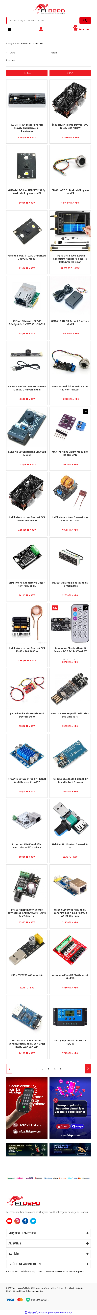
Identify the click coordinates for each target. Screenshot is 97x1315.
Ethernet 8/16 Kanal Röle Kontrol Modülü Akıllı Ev (27, 846)
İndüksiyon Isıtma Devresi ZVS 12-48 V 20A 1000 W (27, 649)
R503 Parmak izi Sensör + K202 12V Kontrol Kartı (70, 388)
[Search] (48, 20)
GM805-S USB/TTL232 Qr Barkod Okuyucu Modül (27, 257)
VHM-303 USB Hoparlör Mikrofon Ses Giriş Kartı (70, 715)
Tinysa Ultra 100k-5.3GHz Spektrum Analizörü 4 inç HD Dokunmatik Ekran (70, 258)
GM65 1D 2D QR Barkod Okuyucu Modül (27, 453)
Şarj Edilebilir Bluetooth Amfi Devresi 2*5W (27, 715)
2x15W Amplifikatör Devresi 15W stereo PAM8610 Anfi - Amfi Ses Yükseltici (27, 912)
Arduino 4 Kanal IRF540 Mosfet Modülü (70, 977)
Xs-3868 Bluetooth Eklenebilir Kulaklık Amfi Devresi (70, 780)
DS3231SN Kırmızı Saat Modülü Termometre (70, 584)
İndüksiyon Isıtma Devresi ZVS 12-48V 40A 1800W (70, 126)
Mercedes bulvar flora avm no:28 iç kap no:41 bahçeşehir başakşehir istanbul (47, 1212)
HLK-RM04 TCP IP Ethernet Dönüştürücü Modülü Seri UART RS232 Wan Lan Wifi (26, 1043)
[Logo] (48, 9)
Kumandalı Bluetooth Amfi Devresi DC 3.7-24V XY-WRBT (70, 649)
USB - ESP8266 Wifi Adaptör (27, 975)
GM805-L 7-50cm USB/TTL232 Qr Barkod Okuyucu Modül (27, 192)
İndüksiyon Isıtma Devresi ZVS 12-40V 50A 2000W (27, 519)
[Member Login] (41, 29)
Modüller (39, 43)
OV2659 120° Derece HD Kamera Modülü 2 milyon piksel (27, 388)
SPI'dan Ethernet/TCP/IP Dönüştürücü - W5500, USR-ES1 (27, 322)
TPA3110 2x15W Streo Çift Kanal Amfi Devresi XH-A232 (27, 780)
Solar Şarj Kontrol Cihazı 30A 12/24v (70, 1042)
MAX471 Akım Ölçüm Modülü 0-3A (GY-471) (70, 453)
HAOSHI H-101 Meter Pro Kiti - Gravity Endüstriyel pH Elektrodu (26, 127)
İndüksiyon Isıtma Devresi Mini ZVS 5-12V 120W (70, 519)
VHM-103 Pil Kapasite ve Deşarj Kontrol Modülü (27, 584)
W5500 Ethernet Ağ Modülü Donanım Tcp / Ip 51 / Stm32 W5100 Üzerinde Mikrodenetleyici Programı (70, 912)
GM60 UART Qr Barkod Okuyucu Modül (70, 192)
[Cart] (81, 29)
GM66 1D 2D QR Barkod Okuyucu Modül (70, 322)
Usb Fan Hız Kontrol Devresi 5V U (70, 846)
